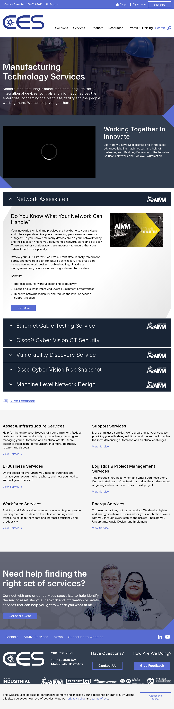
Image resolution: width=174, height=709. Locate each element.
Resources (115, 28)
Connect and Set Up (20, 615)
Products (96, 28)
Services (79, 28)
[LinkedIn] (160, 636)
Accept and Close (155, 697)
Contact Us (107, 666)
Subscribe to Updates (85, 637)
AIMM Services (36, 637)
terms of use (100, 698)
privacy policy (76, 698)
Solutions (61, 28)
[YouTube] (167, 637)
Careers (11, 637)
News (58, 637)
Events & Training (140, 28)
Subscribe (159, 4)
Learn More (23, 308)
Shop (121, 4)
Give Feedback (19, 401)
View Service (13, 454)
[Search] (163, 28)
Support (52, 4)
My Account (137, 4)
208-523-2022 (62, 653)
